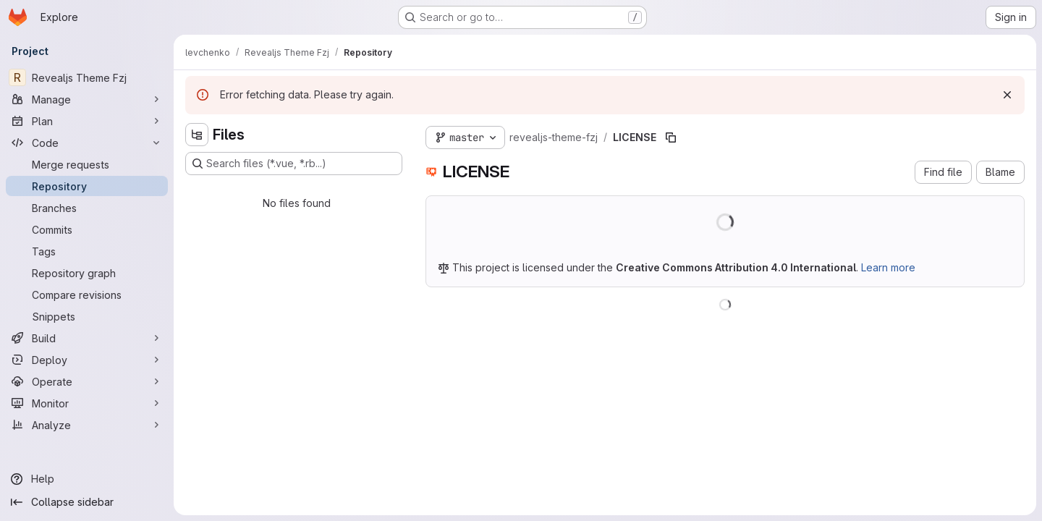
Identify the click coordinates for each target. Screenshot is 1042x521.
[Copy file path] (670, 137)
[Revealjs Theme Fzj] (87, 77)
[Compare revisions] (87, 294)
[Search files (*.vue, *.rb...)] (293, 163)
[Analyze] (87, 425)
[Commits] (87, 229)
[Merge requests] (87, 164)
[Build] (87, 338)
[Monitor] (87, 403)
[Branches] (87, 208)
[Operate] (87, 381)
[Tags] (87, 251)
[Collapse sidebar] (87, 502)
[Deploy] (87, 360)
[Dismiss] (1007, 94)
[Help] (87, 479)
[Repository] (87, 186)
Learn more (888, 267)
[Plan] (87, 121)
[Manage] (87, 99)
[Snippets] (87, 316)
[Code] (87, 142)
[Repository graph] (87, 273)
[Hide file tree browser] (196, 134)
